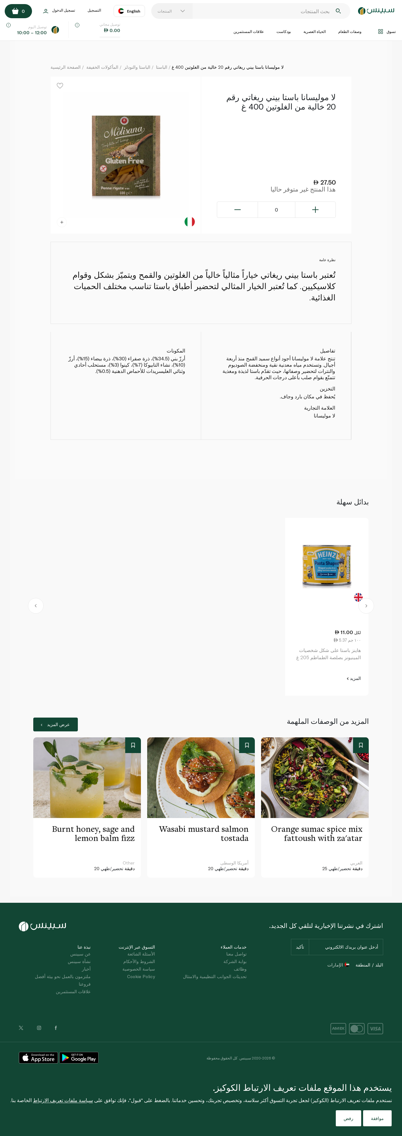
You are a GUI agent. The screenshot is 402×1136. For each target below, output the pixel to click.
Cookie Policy (141, 976)
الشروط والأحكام (139, 961)
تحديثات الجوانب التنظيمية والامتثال (215, 976)
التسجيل (94, 10)
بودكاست (283, 31)
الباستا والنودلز (137, 67)
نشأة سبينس (79, 961)
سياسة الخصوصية (138, 969)
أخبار (86, 969)
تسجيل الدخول (59, 11)
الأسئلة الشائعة (141, 953)
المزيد (353, 678)
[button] (36, 607)
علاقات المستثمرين (248, 31)
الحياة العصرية (314, 31)
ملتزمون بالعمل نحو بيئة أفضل (63, 976)
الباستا (161, 67)
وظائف (240, 969)
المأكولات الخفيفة (102, 67)
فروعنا (85, 984)
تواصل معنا (236, 953)
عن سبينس (80, 953)
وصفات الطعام (350, 31)
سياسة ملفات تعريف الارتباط (63, 1100)
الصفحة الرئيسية (66, 67)
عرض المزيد (55, 724)
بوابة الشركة (235, 961)
